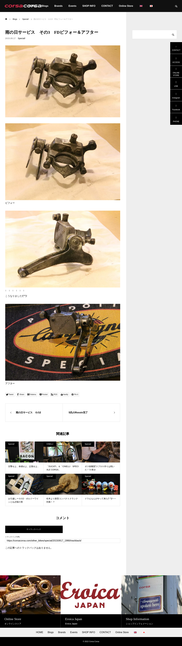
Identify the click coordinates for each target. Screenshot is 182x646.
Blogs (51, 632)
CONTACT (107, 6)
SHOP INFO (89, 6)
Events (72, 6)
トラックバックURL (12, 537)
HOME (39, 632)
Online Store (126, 6)
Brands (58, 6)
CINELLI (49, 444)
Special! (21, 38)
